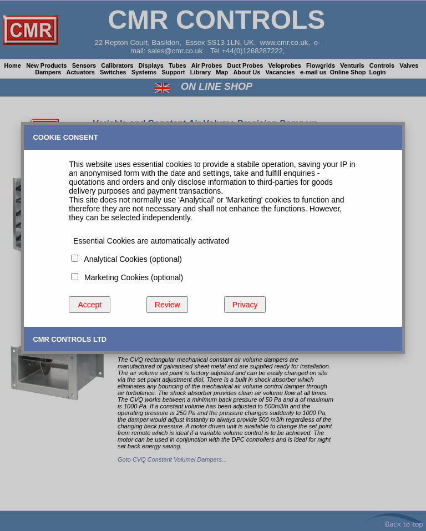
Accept (90, 304)
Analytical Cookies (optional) (131, 259)
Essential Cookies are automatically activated (149, 240)
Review (167, 304)
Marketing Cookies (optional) (131, 277)
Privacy (245, 304)
